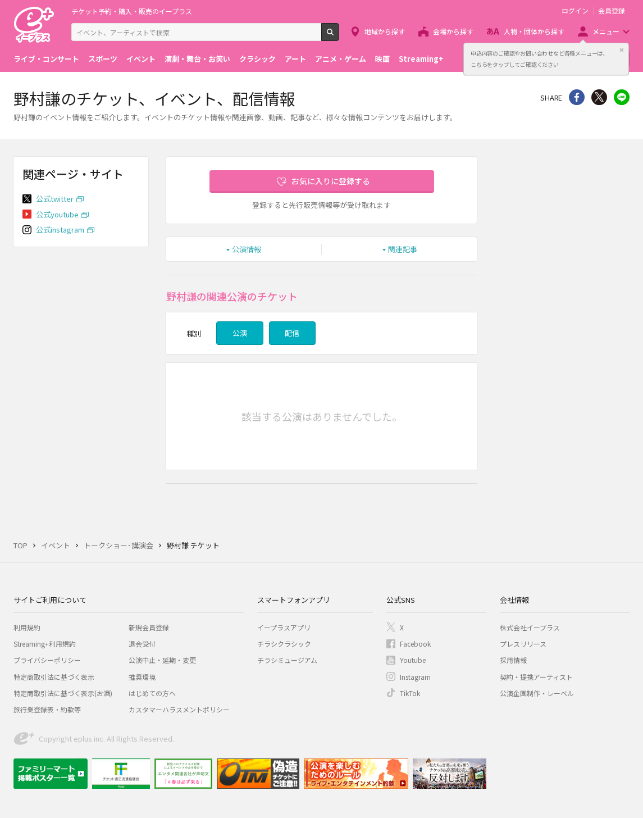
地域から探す (384, 31)
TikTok (410, 693)
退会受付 (142, 643)
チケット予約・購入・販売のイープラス (131, 11)
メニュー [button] (605, 31)
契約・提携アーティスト (536, 676)
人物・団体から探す (534, 31)
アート (295, 58)
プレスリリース (523, 643)
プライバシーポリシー (47, 660)
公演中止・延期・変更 (162, 660)
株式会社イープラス (530, 627)
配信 (292, 333)
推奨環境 (142, 676)
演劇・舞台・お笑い (197, 58)
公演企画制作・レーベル (537, 693)
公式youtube (57, 214)
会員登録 (611, 11)
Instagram (415, 676)
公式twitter (55, 198)
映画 (382, 58)
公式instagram (60, 229)
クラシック (257, 58)
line (622, 97)
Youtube (413, 660)
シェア (577, 97)
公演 (239, 333)
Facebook (415, 643)
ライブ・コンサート (46, 58)
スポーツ (102, 58)
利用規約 (26, 627)
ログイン (575, 11)
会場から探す (453, 31)
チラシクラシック (284, 643)
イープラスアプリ (284, 627)
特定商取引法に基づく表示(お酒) (62, 693)
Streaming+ (421, 58)
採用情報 (513, 660)
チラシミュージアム (287, 660)
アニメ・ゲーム (340, 58)
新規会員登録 (149, 627)
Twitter (599, 97)
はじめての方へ (152, 693)
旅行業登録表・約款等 (47, 709)
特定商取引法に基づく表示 (53, 676)
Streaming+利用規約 (44, 643)
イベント (141, 58)
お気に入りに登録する (330, 181)
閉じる (621, 50)
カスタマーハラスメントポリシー (179, 709)
